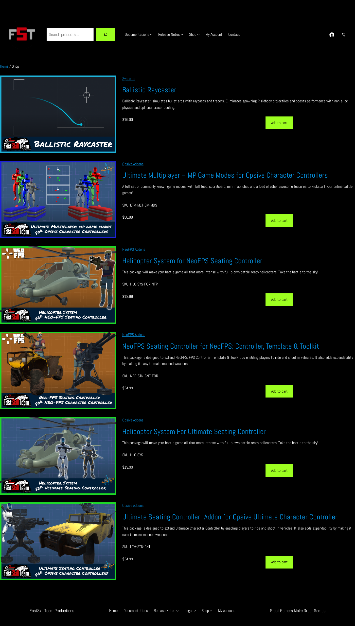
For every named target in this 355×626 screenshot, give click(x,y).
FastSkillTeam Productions (52, 610)
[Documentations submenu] (151, 34)
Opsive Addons (132, 164)
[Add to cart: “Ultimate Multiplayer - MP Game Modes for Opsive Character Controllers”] (280, 220)
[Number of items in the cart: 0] (343, 34)
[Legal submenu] (195, 610)
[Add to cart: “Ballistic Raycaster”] (280, 122)
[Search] (105, 34)
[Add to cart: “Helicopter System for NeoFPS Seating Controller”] (280, 299)
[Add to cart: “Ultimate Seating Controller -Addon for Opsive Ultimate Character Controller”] (280, 562)
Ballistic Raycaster (149, 90)
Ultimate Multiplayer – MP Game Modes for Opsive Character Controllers (225, 175)
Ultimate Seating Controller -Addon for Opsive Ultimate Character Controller (229, 517)
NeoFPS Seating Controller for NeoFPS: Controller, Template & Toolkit (220, 346)
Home (4, 66)
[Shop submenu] (198, 34)
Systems (128, 78)
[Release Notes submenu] (182, 34)
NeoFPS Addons (133, 249)
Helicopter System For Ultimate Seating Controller (194, 431)
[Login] (331, 34)
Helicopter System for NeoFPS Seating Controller (192, 261)
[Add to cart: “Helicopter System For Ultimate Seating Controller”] (280, 470)
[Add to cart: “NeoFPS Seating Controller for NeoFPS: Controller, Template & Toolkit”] (280, 391)
